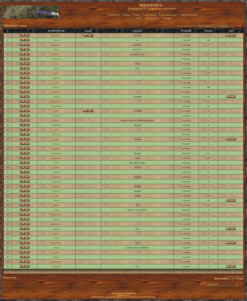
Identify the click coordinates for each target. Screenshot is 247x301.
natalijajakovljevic (56, 101)
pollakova (56, 54)
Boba (56, 73)
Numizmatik (56, 243)
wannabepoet (56, 182)
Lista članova (149, 15)
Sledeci (240, 278)
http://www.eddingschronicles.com (127, 297)
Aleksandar (56, 177)
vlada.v (56, 200)
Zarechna (56, 148)
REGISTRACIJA (188, 15)
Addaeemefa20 (56, 224)
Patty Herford (151, 297)
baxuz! (56, 248)
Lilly (56, 82)
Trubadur (56, 115)
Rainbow (56, 87)
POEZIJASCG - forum (15, 26)
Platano (56, 257)
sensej (56, 210)
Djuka (56, 49)
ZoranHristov (56, 158)
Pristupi (166, 18)
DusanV (56, 172)
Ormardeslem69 (56, 262)
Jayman (56, 233)
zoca (56, 130)
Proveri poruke (151, 18)
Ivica (56, 163)
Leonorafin (56, 266)
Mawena (56, 59)
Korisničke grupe (168, 15)
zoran (56, 196)
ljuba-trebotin (56, 35)
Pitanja (125, 15)
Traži (136, 15)
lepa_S (56, 40)
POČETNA (113, 15)
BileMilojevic (56, 153)
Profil (137, 18)
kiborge (56, 120)
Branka (56, 97)
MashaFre (56, 229)
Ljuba (56, 139)
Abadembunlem (56, 215)
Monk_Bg (56, 134)
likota (56, 68)
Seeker (56, 252)
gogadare (56, 78)
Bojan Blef (56, 45)
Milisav (56, 205)
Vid (56, 64)
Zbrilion (56, 167)
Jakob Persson (112, 297)
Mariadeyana (56, 106)
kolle (56, 111)
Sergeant (56, 219)
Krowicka (56, 92)
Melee (56, 238)
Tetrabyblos (56, 125)
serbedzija (56, 144)
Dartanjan (56, 186)
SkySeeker (56, 191)
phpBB (121, 293)
